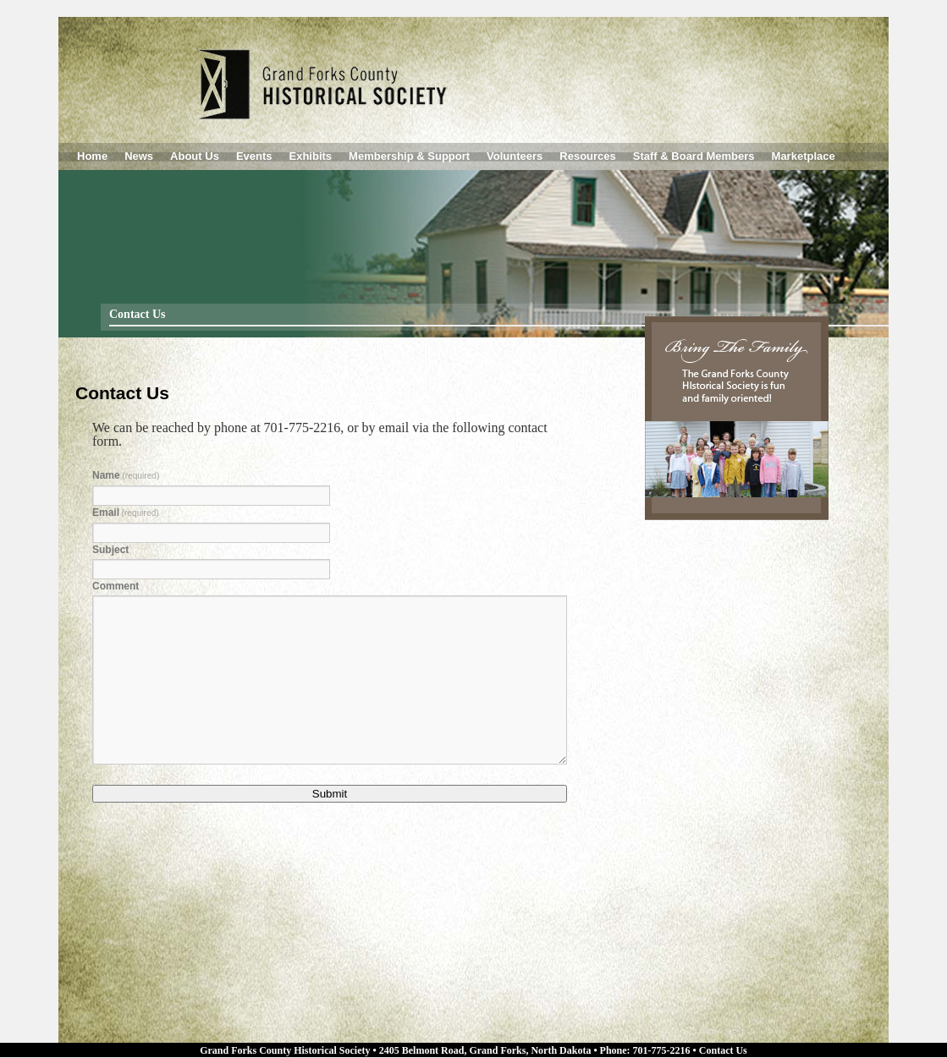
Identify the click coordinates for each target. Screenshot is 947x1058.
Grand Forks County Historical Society (285, 1050)
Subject (110, 550)
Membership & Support (409, 156)
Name (125, 475)
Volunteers (514, 156)
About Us (194, 156)
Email (125, 512)
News (138, 156)
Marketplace (803, 156)
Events (254, 156)
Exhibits (311, 156)
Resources (587, 156)
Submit (329, 793)
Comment (115, 586)
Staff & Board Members (694, 156)
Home (92, 156)
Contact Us (723, 1050)
